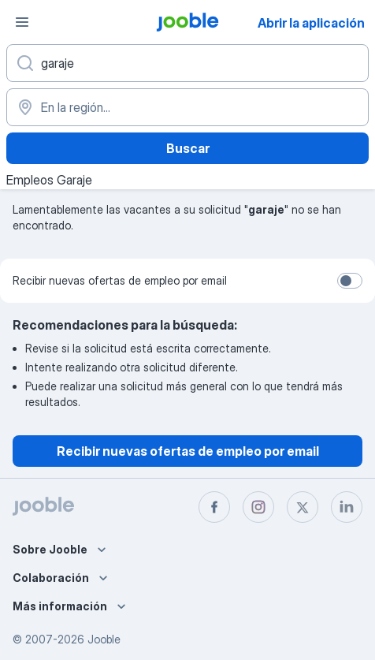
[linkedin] (346, 507)
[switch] (349, 281)
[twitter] (302, 507)
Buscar (188, 148)
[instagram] (258, 507)
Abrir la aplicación (311, 23)
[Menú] (22, 22)
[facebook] (214, 507)
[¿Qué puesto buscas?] (187, 63)
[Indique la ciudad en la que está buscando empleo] (187, 107)
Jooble (104, 639)
